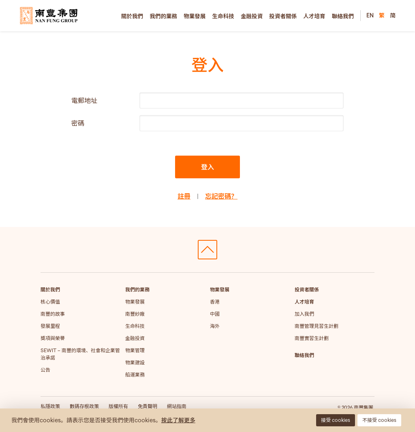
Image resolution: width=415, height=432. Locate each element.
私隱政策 (50, 406)
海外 (215, 326)
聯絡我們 (343, 16)
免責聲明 (147, 406)
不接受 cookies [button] (379, 420)
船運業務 (135, 374)
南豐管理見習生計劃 (316, 326)
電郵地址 (84, 100)
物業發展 (194, 16)
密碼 (77, 123)
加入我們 (304, 313)
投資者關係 (283, 16)
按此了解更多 (178, 420)
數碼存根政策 (84, 406)
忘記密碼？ (221, 196)
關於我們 (132, 16)
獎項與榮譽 (53, 338)
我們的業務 (163, 16)
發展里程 (50, 326)
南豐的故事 (53, 313)
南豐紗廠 (135, 313)
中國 (215, 313)
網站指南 (176, 406)
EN (370, 15)
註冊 (184, 196)
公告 (45, 369)
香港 (215, 301)
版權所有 (118, 406)
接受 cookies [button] (335, 420)
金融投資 (252, 16)
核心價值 (50, 301)
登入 (207, 167)
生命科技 (223, 16)
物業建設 (135, 362)
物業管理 (135, 350)
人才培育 (314, 16)
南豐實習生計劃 (312, 338)
